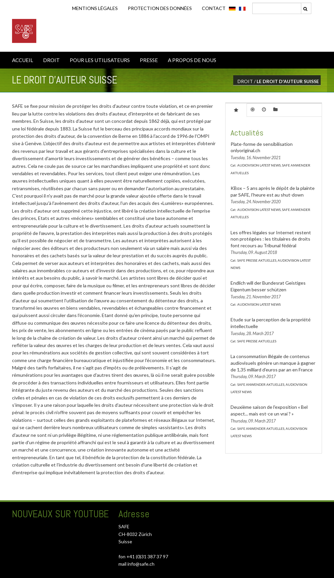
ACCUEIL (22, 60)
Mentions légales (95, 8)
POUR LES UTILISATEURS (100, 60)
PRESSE (149, 60)
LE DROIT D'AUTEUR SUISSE (288, 81)
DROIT (51, 60)
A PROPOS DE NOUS (192, 60)
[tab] (236, 109)
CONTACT (214, 8)
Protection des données (160, 8)
